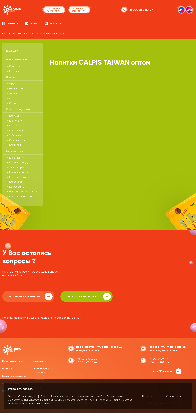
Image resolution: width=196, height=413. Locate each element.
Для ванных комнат (19, 177)
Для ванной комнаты (20, 196)
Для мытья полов (18, 172)
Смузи (12, 103)
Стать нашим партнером (30, 296)
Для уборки (15, 181)
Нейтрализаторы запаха (23, 191)
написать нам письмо (89, 296)
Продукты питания (13, 360)
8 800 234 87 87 (141, 10)
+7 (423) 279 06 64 (86, 358)
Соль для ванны (17, 140)
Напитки (7, 368)
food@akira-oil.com (88, 350)
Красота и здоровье (14, 375)
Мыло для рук (16, 167)
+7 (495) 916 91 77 (158, 358)
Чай (11, 98)
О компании (39, 360)
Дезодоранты (17, 186)
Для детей (15, 144)
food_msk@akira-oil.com (163, 350)
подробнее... (44, 403)
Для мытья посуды (19, 162)
